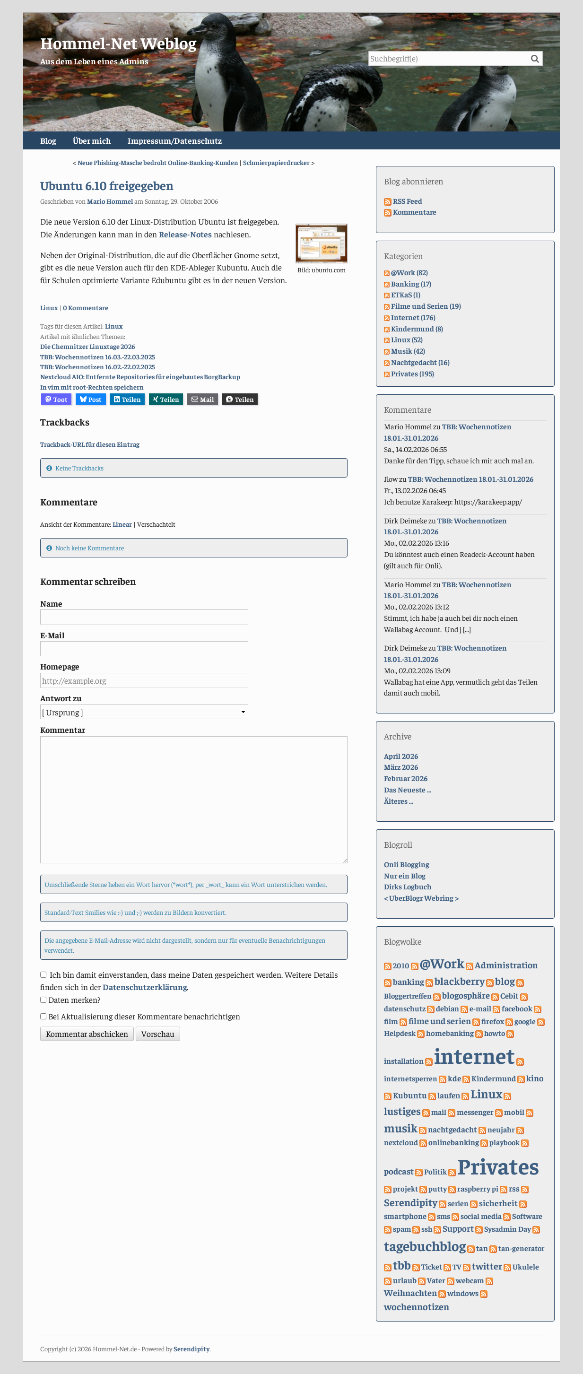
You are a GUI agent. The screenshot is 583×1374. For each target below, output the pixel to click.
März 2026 (401, 766)
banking (408, 981)
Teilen (127, 399)
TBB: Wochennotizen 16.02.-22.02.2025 (97, 366)
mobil (514, 1112)
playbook (504, 1142)
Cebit (509, 995)
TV (456, 1266)
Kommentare (414, 211)
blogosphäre (466, 995)
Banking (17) (411, 283)
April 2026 (401, 755)
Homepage (59, 666)
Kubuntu (410, 1094)
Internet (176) (413, 317)
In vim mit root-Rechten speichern (92, 387)
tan (482, 1248)
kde (454, 1078)
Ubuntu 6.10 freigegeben (107, 185)
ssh (426, 1228)
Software (527, 1215)
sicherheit (498, 1202)
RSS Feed (407, 200)
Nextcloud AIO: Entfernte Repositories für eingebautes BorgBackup (140, 376)
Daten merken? (74, 999)
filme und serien (440, 1020)
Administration (506, 964)
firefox (492, 1021)
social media (481, 1215)
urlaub (405, 1280)
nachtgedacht (452, 1129)
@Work (442, 962)
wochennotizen (416, 1306)
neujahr (501, 1129)
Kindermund (493, 1078)
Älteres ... (398, 800)
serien (458, 1203)
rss (514, 1188)
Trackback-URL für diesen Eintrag (89, 444)
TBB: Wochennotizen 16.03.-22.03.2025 (97, 356)
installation (404, 1061)
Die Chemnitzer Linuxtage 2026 (87, 346)
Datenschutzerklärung (145, 987)
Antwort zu (61, 698)
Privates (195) (412, 373)
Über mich (92, 140)
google (525, 1021)
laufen (448, 1095)
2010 (401, 965)
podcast (399, 1170)
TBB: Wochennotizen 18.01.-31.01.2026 (471, 478)
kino (535, 1077)
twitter (487, 1265)
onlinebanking (453, 1142)
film (391, 1021)
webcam (470, 1280)
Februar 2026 (406, 778)
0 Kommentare (85, 307)
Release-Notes (185, 234)
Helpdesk (400, 1033)
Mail (202, 399)
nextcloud (401, 1142)
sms (443, 1215)
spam (402, 1228)
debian (447, 1008)
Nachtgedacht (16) (420, 361)
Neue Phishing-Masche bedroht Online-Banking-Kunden (158, 162)
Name (51, 603)
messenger (475, 1112)
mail (438, 1111)
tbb (402, 1264)
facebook (517, 1008)
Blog (48, 140)
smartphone (405, 1216)
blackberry (460, 980)
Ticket (431, 1266)
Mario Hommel (110, 201)
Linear (122, 524)
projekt (405, 1188)
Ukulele (526, 1266)
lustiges (402, 1110)
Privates (498, 1165)
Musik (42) (408, 350)
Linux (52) (407, 339)
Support (458, 1228)
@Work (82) (409, 272)
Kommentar (62, 729)
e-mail (480, 1008)
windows (463, 1293)
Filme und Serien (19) (426, 305)
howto (494, 1032)
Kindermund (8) (417, 328)
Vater (436, 1280)
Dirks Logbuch (407, 886)
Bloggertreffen (408, 995)
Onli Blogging (406, 864)
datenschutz (405, 1008)
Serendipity (410, 1202)
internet (474, 1055)
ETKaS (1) (405, 294)
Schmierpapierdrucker (276, 162)
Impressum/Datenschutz (175, 140)
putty (437, 1188)
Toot (56, 399)
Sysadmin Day (507, 1228)
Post (91, 399)
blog (505, 980)
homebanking (450, 1033)
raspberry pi (477, 1188)
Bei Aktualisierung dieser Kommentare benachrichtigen (144, 1016)
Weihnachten (410, 1292)
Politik (435, 1171)
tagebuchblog (425, 1245)
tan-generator (521, 1247)
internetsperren (410, 1078)
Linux (49, 307)
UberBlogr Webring (421, 897)
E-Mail (52, 635)
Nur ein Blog (405, 875)
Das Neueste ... (407, 789)
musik (401, 1127)
